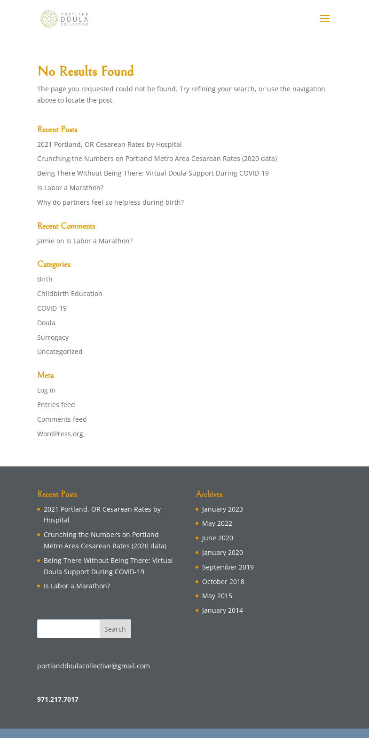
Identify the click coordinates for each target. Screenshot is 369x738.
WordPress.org (60, 433)
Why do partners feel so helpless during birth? (110, 202)
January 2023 (222, 509)
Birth (45, 278)
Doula (46, 322)
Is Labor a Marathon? (70, 187)
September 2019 (228, 566)
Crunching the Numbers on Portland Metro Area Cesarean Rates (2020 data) (157, 158)
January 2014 (222, 610)
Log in (46, 389)
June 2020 (217, 537)
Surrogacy (53, 337)
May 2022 (217, 523)
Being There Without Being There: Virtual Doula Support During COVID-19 (153, 172)
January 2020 (222, 552)
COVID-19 (52, 308)
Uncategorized (60, 351)
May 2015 (217, 595)
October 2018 (223, 581)
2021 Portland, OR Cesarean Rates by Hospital (109, 144)
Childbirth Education (69, 293)
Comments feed (62, 419)
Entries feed (56, 404)
